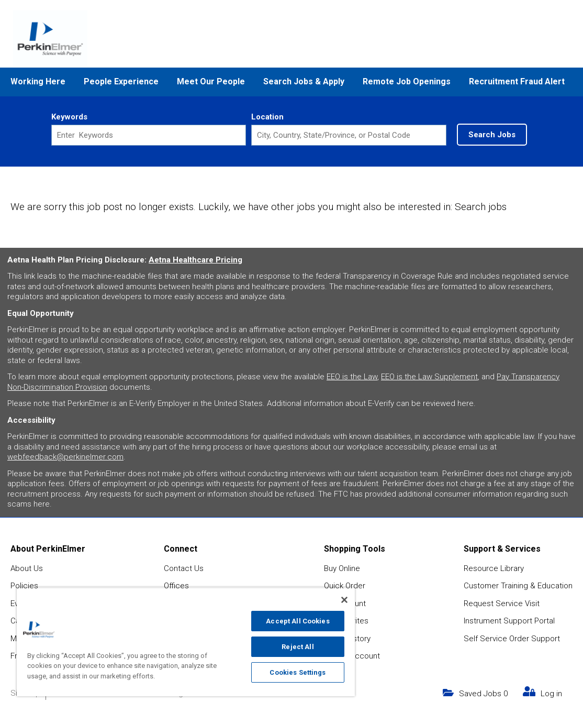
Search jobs (481, 207)
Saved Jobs (483, 693)
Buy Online (342, 568)
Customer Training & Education (518, 585)
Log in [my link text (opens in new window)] (551, 693)
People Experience (121, 81)
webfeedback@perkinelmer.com (65, 457)
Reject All (297, 647)
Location (267, 117)
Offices (176, 585)
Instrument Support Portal (509, 621)
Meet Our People (211, 81)
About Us (26, 568)
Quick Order (344, 585)
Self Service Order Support (512, 638)
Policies (24, 585)
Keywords (69, 117)
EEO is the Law (352, 376)
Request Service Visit (502, 603)
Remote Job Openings (407, 81)
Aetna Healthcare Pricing (195, 260)
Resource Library (494, 568)
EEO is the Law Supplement (429, 376)
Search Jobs (491, 134)
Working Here (37, 81)
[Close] (344, 600)
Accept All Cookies (297, 621)
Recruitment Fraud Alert (517, 81)
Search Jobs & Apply (303, 81)
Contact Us (184, 568)
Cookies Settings (298, 672)
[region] (186, 641)
